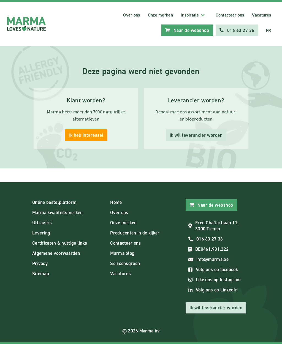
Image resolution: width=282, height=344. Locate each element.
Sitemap (40, 274)
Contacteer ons (230, 15)
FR (268, 30)
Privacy (40, 263)
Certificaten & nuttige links (59, 243)
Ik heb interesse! (86, 135)
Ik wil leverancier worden (196, 135)
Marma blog (122, 253)
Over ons (131, 15)
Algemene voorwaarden (56, 253)
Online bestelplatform (54, 202)
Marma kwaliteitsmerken (57, 212)
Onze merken (160, 15)
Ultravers (42, 223)
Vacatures (261, 15)
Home (116, 202)
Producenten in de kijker (134, 233)
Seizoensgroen (125, 263)
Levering (41, 233)
